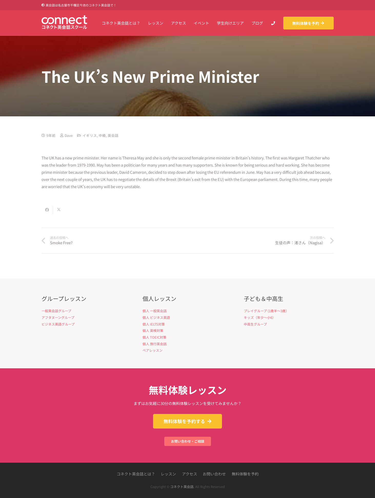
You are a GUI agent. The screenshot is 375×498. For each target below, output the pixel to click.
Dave (69, 135)
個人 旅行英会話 (155, 343)
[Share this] (47, 210)
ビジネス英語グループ (58, 324)
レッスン (168, 473)
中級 (102, 135)
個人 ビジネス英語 (156, 317)
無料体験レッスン (188, 390)
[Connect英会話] (64, 23)
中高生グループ (255, 324)
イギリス (90, 135)
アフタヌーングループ (58, 317)
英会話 (113, 135)
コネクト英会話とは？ (136, 473)
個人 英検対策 (153, 330)
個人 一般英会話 (155, 310)
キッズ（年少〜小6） (260, 317)
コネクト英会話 (182, 486)
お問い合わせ (214, 473)
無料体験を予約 (245, 473)
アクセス (189, 473)
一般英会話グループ (56, 310)
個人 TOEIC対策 (154, 337)
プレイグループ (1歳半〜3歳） (266, 310)
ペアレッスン (153, 350)
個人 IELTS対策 (154, 324)
